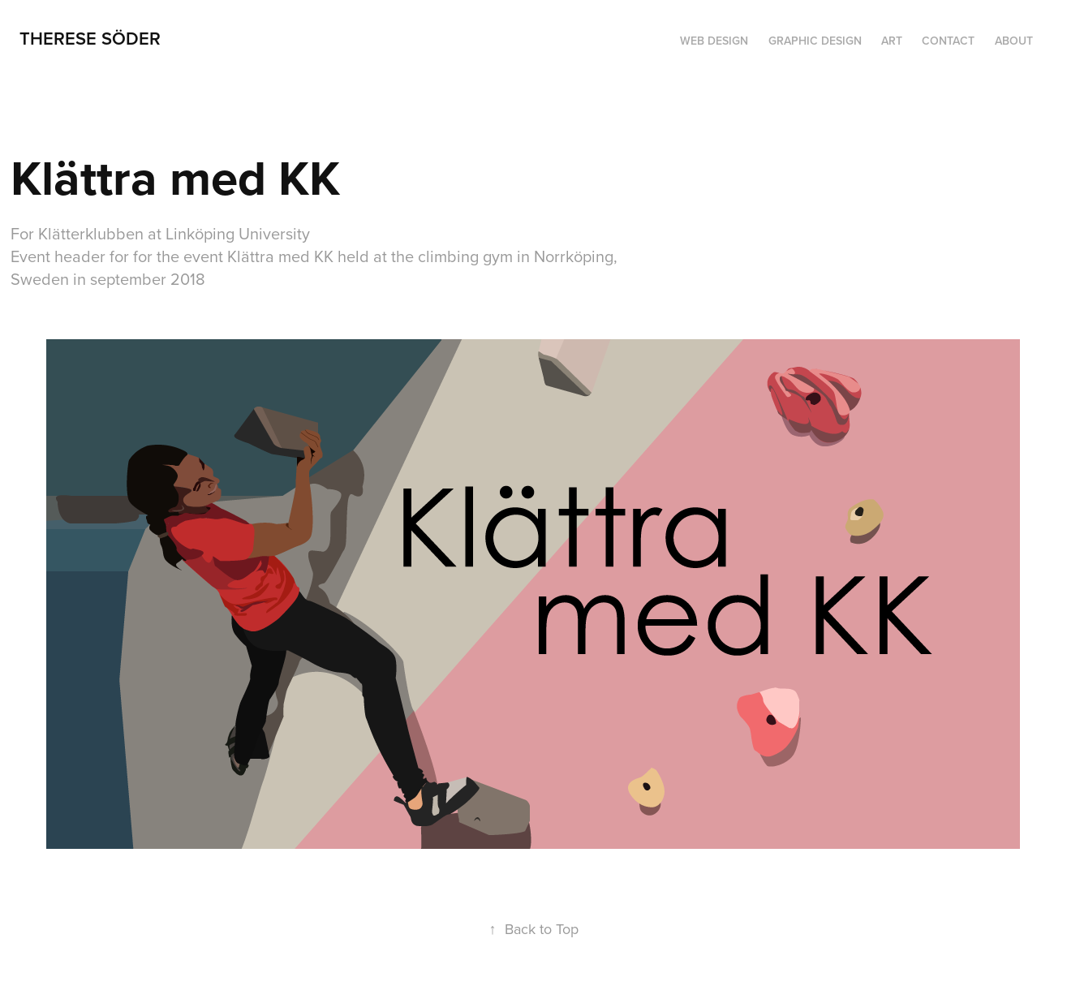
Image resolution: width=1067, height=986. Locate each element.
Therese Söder (90, 38)
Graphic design (815, 40)
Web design (714, 40)
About (1014, 40)
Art (891, 40)
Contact (948, 40)
